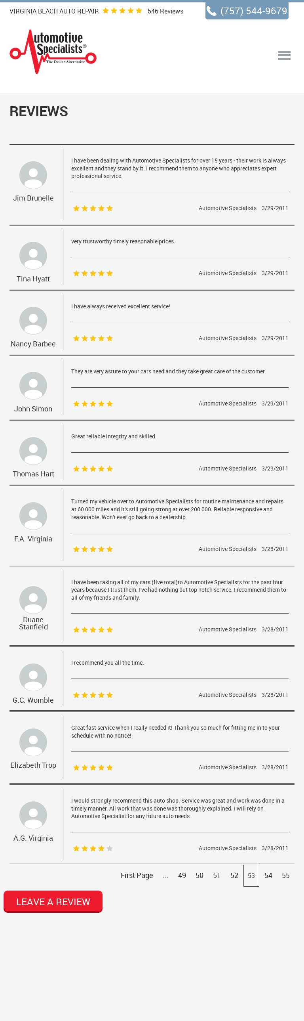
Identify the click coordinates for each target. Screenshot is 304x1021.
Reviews (165, 11)
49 (182, 875)
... (166, 875)
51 (217, 875)
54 (268, 875)
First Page (137, 875)
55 (286, 875)
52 (234, 875)
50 (199, 875)
